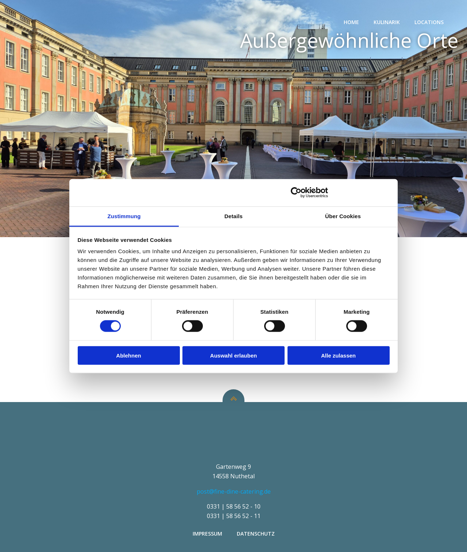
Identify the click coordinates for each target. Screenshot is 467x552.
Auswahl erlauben (233, 355)
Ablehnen (128, 355)
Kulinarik (387, 22)
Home (351, 22)
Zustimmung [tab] (124, 216)
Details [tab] (233, 216)
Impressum (207, 533)
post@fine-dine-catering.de (234, 491)
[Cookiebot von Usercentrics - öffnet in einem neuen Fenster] (296, 192)
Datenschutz (256, 533)
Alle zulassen (338, 355)
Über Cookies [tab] (343, 216)
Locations (429, 22)
